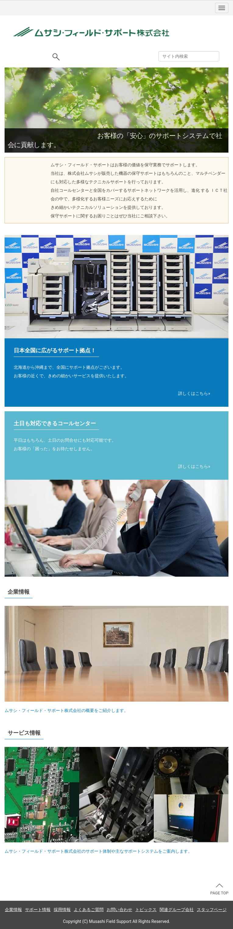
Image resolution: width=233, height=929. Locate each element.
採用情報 (62, 909)
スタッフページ (212, 909)
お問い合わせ (119, 909)
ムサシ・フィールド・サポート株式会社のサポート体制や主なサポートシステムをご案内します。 (98, 851)
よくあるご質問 (89, 909)
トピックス (146, 909)
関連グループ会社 (177, 909)
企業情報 (13, 909)
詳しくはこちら (193, 393)
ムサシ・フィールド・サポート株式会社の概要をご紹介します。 (66, 710)
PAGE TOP (219, 889)
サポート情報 (38, 909)
